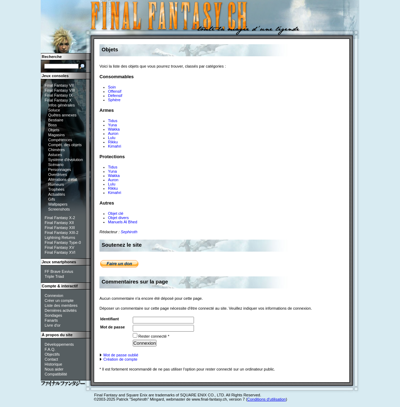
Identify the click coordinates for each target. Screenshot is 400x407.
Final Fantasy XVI (60, 252)
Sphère (114, 100)
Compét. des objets (65, 145)
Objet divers (118, 218)
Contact (51, 359)
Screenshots (59, 209)
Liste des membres (61, 305)
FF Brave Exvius (59, 271)
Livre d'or (53, 325)
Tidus (113, 121)
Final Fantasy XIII (60, 227)
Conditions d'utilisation (266, 399)
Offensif (114, 91)
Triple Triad (54, 276)
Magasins (56, 135)
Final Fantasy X (58, 100)
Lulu (111, 138)
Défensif (115, 95)
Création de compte (118, 359)
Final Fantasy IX (59, 95)
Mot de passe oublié (118, 355)
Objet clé (115, 213)
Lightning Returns (60, 237)
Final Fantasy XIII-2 (61, 232)
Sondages (53, 315)
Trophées (56, 189)
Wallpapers (58, 204)
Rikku (113, 142)
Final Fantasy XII (59, 222)
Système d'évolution (65, 159)
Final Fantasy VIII (60, 90)
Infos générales (61, 105)
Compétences (60, 140)
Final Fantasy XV (59, 247)
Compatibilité (56, 374)
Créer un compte (59, 300)
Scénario (55, 164)
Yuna (112, 125)
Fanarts (51, 320)
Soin (112, 87)
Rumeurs (56, 184)
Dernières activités (60, 310)
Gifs (51, 199)
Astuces (55, 155)
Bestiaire (55, 120)
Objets (53, 130)
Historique (53, 364)
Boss (52, 125)
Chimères (56, 150)
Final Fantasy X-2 (60, 218)
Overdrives (57, 174)
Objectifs (52, 354)
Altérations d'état (62, 179)
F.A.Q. (50, 349)
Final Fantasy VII (59, 85)
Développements (59, 344)
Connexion (54, 295)
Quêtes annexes (62, 115)
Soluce (54, 110)
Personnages (59, 169)
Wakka (114, 129)
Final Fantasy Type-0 (63, 242)
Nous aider (54, 369)
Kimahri (114, 146)
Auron (113, 133)
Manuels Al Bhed (122, 222)
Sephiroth (129, 232)
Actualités (56, 194)
